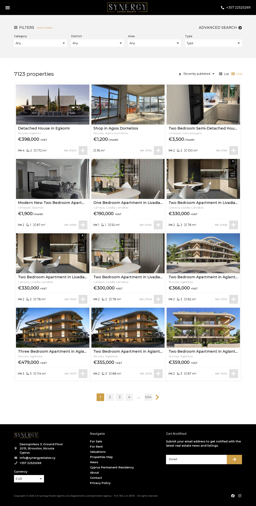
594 (148, 397)
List (224, 74)
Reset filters (44, 28)
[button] (7, 7)
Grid (236, 74)
